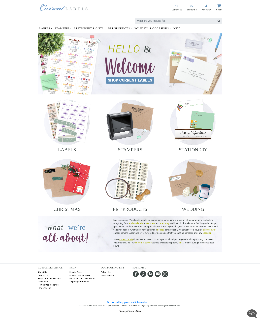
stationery (164, 223)
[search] (175, 21)
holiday (160, 230)
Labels (67, 149)
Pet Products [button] (119, 28)
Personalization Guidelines (82, 278)
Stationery (193, 149)
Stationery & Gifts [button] (88, 28)
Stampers (130, 149)
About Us (42, 272)
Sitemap (123, 311)
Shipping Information (79, 281)
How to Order (75, 272)
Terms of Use (134, 311)
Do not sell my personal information (127, 302)
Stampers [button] (62, 28)
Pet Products (130, 209)
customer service (143, 242)
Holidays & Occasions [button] (151, 28)
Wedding (193, 209)
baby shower (209, 230)
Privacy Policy (44, 288)
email (181, 242)
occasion (206, 233)
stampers (150, 223)
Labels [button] (44, 28)
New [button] (176, 28)
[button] (206, 7)
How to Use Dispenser (48, 285)
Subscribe (106, 272)
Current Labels (126, 239)
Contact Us (43, 275)
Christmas (67, 209)
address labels (136, 223)
